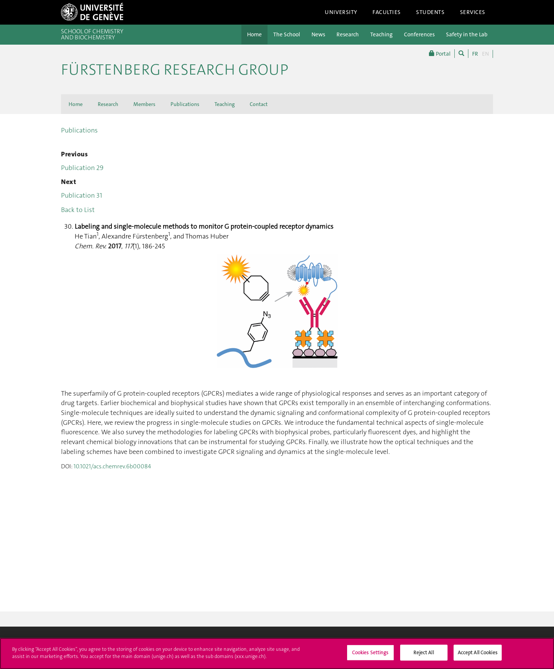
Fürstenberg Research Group (174, 69)
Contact (259, 104)
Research (347, 34)
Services (473, 12)
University (341, 12)
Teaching (381, 34)
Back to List (78, 209)
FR (475, 54)
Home (254, 34)
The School (286, 34)
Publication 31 (81, 195)
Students (430, 12)
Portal (440, 54)
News (318, 34)
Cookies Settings (370, 656)
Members (144, 104)
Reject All (423, 656)
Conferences (419, 34)
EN (485, 54)
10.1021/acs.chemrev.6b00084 (112, 466)
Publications (185, 104)
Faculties (386, 12)
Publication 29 (82, 167)
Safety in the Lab (466, 34)
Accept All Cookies (478, 656)
